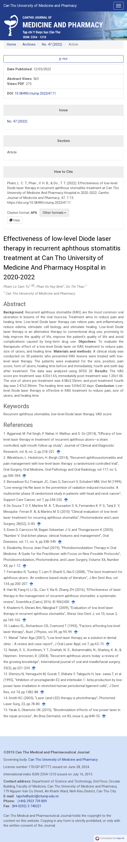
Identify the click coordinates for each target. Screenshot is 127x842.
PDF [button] (63, 59)
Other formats (54, 213)
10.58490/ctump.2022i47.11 (35, 93)
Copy (15, 220)
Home (11, 44)
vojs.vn (120, 838)
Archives (29, 44)
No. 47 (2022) (52, 44)
